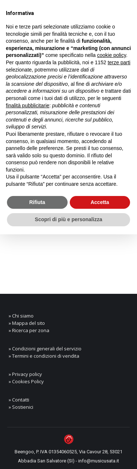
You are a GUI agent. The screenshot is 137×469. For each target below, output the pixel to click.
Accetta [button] (100, 202)
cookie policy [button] (111, 55)
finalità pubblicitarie (27, 105)
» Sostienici (21, 407)
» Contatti (19, 399)
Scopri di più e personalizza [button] (68, 219)
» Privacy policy (25, 374)
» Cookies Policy (26, 381)
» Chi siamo (21, 315)
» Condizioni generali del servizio (45, 348)
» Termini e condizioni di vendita (44, 356)
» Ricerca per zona (29, 330)
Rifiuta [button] (37, 202)
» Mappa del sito (27, 323)
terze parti (119, 62)
